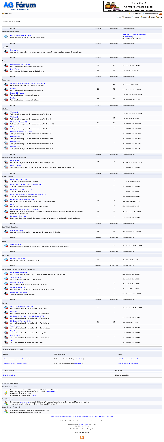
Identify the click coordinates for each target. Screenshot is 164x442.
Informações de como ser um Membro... (135, 35)
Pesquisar (135, 17)
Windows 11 (14, 112)
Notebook (13, 98)
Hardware (5, 255)
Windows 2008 (15, 142)
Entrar (160, 17)
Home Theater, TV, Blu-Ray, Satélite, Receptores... (18, 269)
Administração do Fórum (10, 32)
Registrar (152, 17)
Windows (5, 109)
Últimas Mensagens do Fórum (13, 349)
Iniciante (13, 88)
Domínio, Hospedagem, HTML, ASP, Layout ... (24, 209)
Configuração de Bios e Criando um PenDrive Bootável (27, 83)
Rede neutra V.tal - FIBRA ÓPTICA (21, 189)
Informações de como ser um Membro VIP (16, 359)
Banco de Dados (15, 166)
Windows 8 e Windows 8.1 (18, 122)
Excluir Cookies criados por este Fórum (83, 416)
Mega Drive (13, 331)
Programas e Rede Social (18, 216)
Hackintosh (6, 80)
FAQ (120, 17)
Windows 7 (13, 127)
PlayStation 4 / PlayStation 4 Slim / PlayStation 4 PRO (27, 316)
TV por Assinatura (15, 277)
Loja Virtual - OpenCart (9, 227)
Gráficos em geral (15, 244)
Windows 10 (14, 117)
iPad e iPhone (14, 69)
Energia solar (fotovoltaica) (18, 292)
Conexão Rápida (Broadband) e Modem (22, 199)
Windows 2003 (15, 146)
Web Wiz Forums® (83, 424)
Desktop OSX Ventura (17, 93)
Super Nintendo (15, 326)
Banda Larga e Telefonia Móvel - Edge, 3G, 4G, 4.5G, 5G (28, 194)
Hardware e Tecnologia (17, 258)
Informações (14, 50)
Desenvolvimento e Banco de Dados (14, 157)
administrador (128, 36)
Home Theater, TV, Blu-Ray (18, 272)
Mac (3, 61)
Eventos (143, 17)
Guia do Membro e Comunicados (20, 35)
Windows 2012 (15, 137)
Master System (15, 336)
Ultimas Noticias (8, 370)
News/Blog (128, 17)
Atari (11, 341)
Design (4, 241)
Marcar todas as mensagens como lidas (61, 416)
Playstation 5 (14, 311)
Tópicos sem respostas (151, 13)
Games (4, 303)
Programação (14, 161)
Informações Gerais (16, 230)
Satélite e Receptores (17, 282)
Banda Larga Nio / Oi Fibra (18, 180)
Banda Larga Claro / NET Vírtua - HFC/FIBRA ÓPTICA (27, 184)
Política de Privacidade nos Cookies (103, 416)
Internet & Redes (7, 176)
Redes (12, 204)
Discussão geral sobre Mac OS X (20, 64)
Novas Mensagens (136, 13)
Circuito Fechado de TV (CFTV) (20, 287)
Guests (34, 396)
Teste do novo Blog (9, 375)
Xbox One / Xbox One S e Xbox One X (22, 306)
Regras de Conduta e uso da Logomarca (15, 363)
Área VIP (5, 47)
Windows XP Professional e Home (21, 132)
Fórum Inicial (8, 13)
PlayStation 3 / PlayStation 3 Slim (20, 321)
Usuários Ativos (7, 399)
